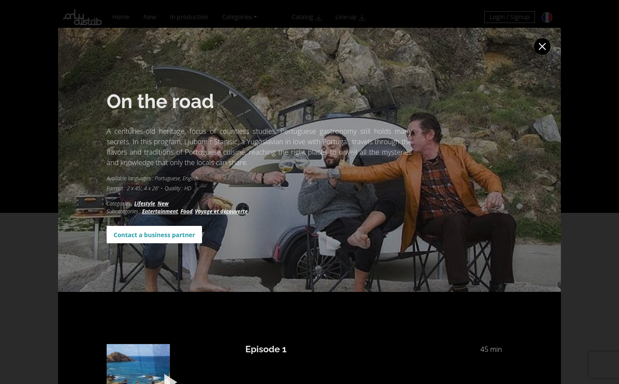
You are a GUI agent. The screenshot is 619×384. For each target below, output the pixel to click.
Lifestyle (144, 203)
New (162, 203)
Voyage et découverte (221, 211)
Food (186, 211)
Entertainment (160, 211)
